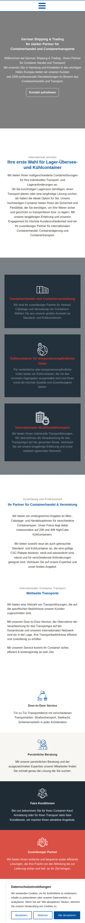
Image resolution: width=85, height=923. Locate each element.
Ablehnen (42, 915)
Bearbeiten (21, 915)
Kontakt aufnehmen (42, 92)
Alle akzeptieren (67, 915)
